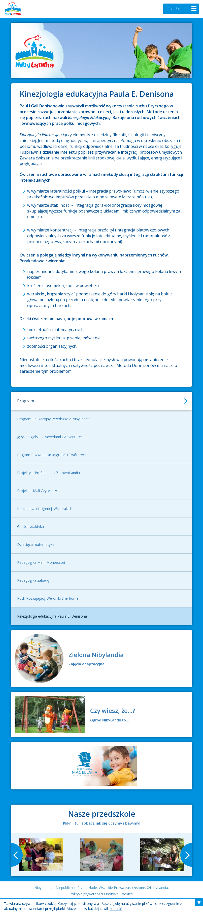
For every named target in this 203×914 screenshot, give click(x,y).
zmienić (116, 908)
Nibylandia (20, 9)
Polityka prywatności (86, 894)
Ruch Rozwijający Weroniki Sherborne (48, 598)
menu (182, 8)
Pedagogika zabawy (33, 580)
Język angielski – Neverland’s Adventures (50, 436)
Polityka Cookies (119, 894)
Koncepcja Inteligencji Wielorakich (44, 508)
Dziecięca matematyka (35, 544)
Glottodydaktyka (30, 526)
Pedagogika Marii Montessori (41, 562)
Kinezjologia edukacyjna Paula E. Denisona (52, 616)
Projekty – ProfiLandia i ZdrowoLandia (48, 472)
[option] (41, 854)
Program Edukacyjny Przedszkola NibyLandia (53, 418)
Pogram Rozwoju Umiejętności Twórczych (52, 454)
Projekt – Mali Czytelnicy (37, 490)
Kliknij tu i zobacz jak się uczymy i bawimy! (101, 823)
